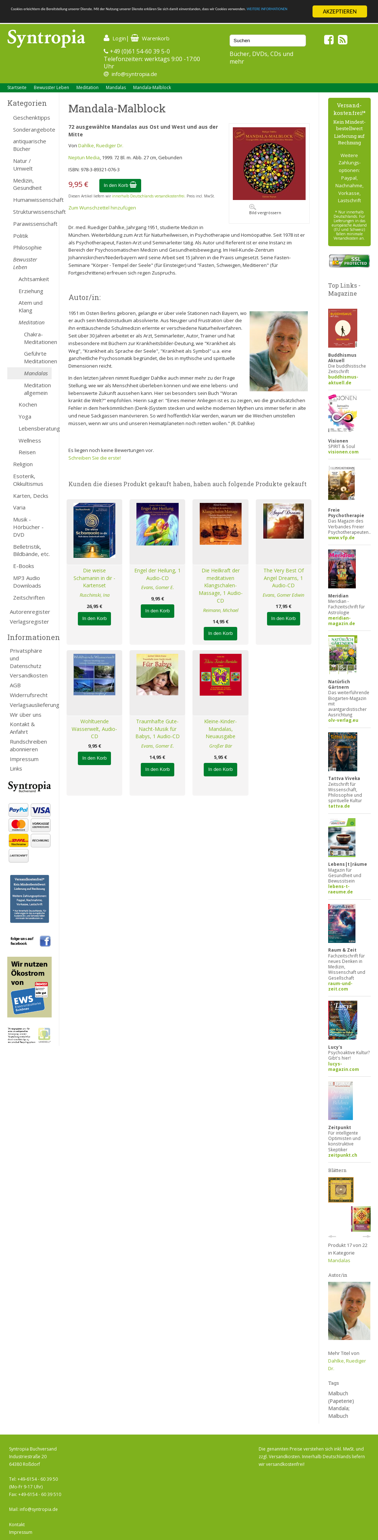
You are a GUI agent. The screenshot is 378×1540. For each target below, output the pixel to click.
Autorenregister (30, 611)
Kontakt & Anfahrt (22, 727)
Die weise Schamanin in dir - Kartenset (94, 578)
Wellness (30, 440)
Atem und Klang (31, 306)
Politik (20, 235)
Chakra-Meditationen (38, 338)
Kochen (28, 404)
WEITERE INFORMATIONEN (157, 18)
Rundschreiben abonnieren (28, 745)
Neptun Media (84, 157)
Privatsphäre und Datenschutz (26, 658)
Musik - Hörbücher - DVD (28, 527)
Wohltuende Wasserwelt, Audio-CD (94, 729)
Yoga (25, 416)
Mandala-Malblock (152, 87)
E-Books (23, 565)
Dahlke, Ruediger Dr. (100, 145)
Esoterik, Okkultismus (28, 479)
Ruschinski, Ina (95, 595)
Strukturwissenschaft (32, 211)
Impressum (24, 759)
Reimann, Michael (220, 610)
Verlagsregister (29, 621)
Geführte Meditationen (38, 357)
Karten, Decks (30, 495)
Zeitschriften (29, 597)
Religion (23, 464)
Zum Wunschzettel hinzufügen (102, 207)
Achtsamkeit (34, 279)
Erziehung (31, 291)
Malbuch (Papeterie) (341, 1397)
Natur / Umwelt (23, 164)
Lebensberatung (35, 428)
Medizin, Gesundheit (27, 184)
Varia (19, 507)
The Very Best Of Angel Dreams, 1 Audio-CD (283, 578)
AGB (15, 685)
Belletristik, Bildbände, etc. (31, 550)
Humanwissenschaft (32, 199)
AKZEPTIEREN (340, 11)
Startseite (17, 87)
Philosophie (27, 247)
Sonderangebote (32, 129)
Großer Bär (220, 746)
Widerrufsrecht (29, 695)
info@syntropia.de (134, 73)
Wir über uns (25, 714)
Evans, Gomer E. (157, 587)
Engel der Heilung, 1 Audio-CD (157, 574)
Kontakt (17, 1524)
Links (16, 768)
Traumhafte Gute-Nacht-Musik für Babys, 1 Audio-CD (157, 729)
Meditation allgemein (37, 388)
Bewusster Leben (51, 87)
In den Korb (120, 185)
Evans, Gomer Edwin (283, 595)
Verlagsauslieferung (31, 704)
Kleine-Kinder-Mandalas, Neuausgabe (220, 729)
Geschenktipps (31, 117)
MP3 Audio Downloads (27, 581)
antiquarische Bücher (29, 144)
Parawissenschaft (32, 223)
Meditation (87, 87)
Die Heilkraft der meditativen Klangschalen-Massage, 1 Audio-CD (221, 585)
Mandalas (116, 87)
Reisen (27, 452)
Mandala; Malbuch (339, 1412)
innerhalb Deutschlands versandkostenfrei (148, 196)
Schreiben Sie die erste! (94, 458)
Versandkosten (29, 675)
